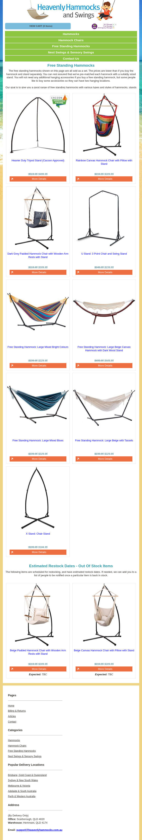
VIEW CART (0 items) (40, 26)
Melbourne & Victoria (19, 785)
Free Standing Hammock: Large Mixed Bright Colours (38, 346)
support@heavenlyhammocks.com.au (39, 829)
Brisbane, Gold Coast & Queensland (27, 775)
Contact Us (71, 58)
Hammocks (71, 34)
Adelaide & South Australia (22, 791)
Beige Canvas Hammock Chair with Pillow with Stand (104, 650)
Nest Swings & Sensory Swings (71, 52)
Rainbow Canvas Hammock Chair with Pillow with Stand (104, 162)
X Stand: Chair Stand (38, 533)
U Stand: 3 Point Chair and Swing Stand (104, 253)
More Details (39, 178)
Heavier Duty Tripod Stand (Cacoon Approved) (38, 160)
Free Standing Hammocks (71, 46)
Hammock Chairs (71, 40)
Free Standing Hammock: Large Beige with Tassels (104, 440)
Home (11, 705)
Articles (12, 716)
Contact (12, 721)
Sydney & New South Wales (23, 780)
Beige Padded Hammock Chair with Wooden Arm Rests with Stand (38, 652)
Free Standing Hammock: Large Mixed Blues (37, 440)
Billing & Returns (17, 711)
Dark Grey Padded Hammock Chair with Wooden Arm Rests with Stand (37, 255)
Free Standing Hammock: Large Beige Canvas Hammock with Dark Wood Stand (104, 348)
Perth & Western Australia (21, 796)
